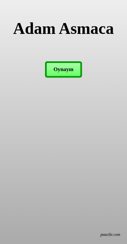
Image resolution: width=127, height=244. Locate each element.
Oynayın (63, 69)
